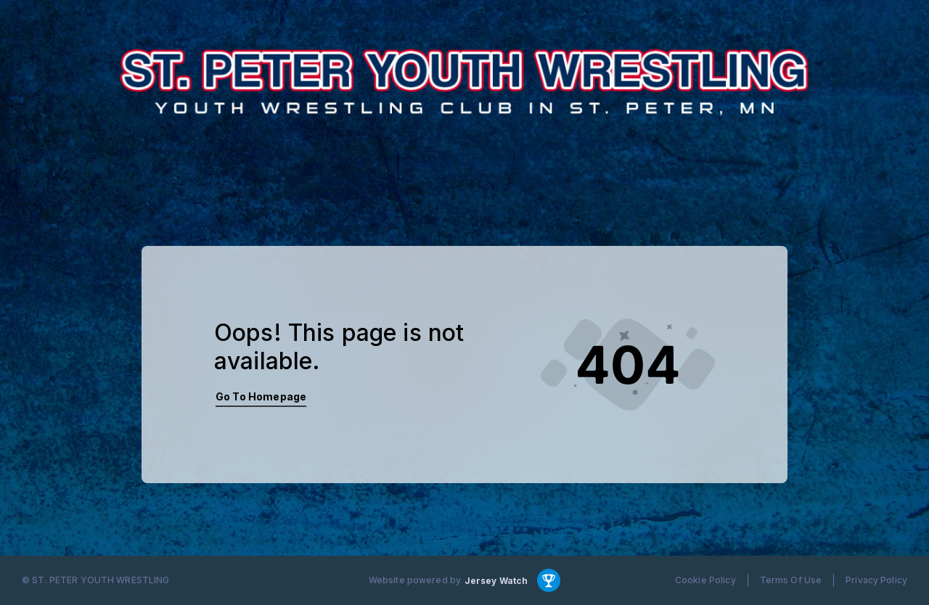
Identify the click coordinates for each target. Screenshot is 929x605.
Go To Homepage (261, 396)
